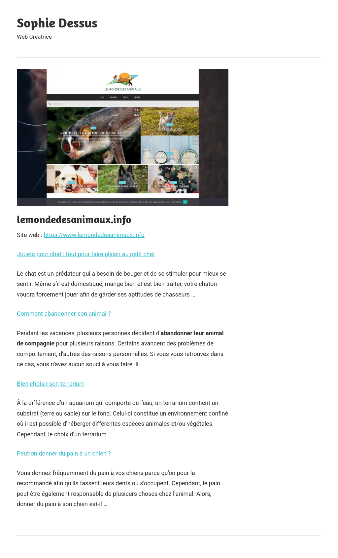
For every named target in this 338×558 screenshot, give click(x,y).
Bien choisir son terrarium (50, 383)
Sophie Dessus (57, 22)
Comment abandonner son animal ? (64, 313)
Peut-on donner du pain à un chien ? (64, 453)
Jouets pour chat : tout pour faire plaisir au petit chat (86, 254)
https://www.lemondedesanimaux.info (94, 234)
